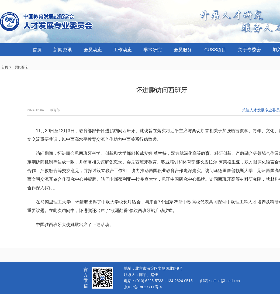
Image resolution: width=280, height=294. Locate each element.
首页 (37, 49)
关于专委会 (249, 49)
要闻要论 (21, 67)
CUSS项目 (215, 49)
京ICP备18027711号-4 (143, 287)
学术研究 (152, 49)
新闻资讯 (62, 49)
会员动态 (93, 49)
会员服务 (183, 49)
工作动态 (122, 49)
